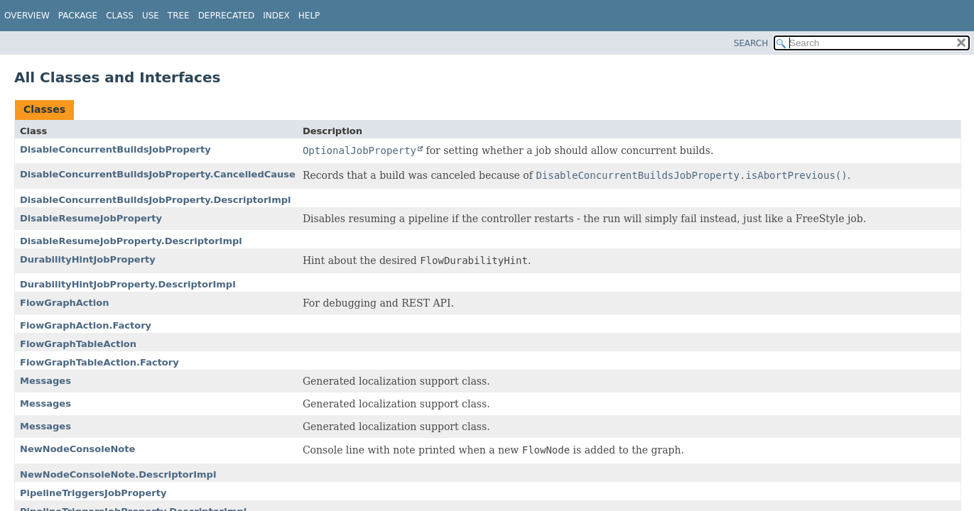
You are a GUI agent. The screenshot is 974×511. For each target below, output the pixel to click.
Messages (45, 380)
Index (276, 16)
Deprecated (226, 16)
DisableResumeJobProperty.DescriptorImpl (131, 241)
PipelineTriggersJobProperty (93, 493)
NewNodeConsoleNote (77, 449)
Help (309, 16)
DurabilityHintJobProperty (88, 259)
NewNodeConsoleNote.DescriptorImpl (118, 474)
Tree (179, 16)
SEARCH (751, 43)
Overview (27, 16)
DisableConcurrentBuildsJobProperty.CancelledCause (158, 174)
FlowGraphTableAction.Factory (99, 362)
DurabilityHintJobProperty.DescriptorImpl (128, 284)
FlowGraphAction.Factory (85, 325)
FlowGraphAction (64, 302)
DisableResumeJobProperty (91, 218)
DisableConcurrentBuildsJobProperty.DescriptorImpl (155, 199)
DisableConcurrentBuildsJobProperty (115, 149)
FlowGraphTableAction (78, 344)
